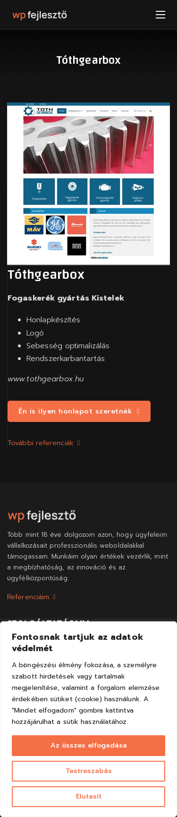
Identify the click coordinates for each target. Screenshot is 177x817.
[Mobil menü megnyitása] (160, 14)
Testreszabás (89, 771)
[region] (88, 719)
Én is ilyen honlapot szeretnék (79, 411)
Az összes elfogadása (89, 745)
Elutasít (88, 796)
